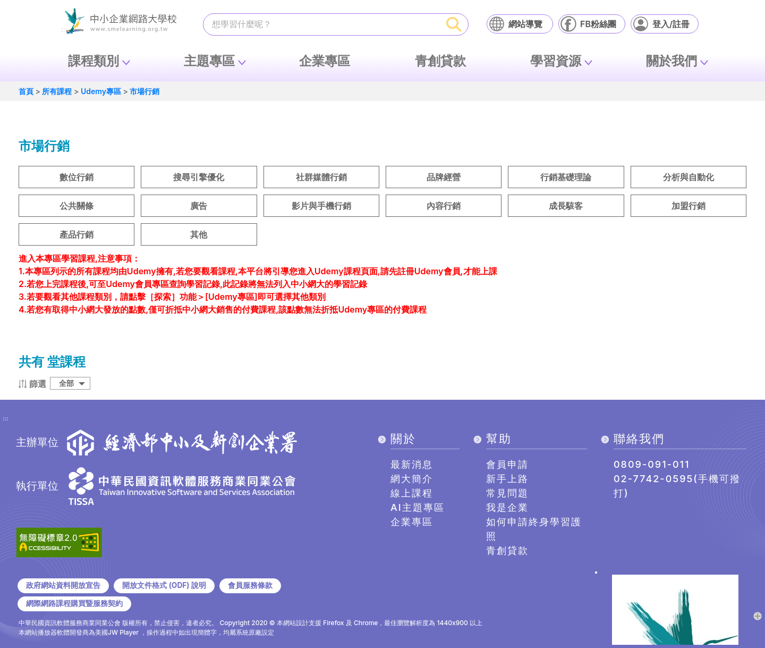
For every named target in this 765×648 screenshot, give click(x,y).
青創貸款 (440, 61)
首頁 (26, 91)
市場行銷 (144, 91)
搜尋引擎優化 (198, 177)
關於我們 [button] (671, 61)
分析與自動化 (688, 177)
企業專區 (324, 61)
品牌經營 (444, 177)
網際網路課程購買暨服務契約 (74, 603)
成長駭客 (566, 205)
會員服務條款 (250, 585)
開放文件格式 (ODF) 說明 (164, 585)
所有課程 (57, 91)
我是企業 (507, 507)
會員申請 (507, 464)
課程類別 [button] (93, 61)
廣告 (198, 205)
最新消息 (411, 464)
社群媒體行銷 (321, 177)
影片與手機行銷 (321, 205)
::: (5, 419)
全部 (66, 383)
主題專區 (209, 61)
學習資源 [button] (555, 61)
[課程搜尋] (321, 24)
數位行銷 (77, 177)
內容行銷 (444, 205)
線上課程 (411, 493)
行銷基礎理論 (565, 177)
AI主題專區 (417, 507)
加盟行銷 (689, 205)
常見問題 (507, 493)
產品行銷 (77, 234)
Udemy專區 (101, 91)
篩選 (37, 383)
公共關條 (77, 205)
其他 (198, 234)
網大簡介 (411, 478)
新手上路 (507, 478)
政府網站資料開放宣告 (63, 585)
